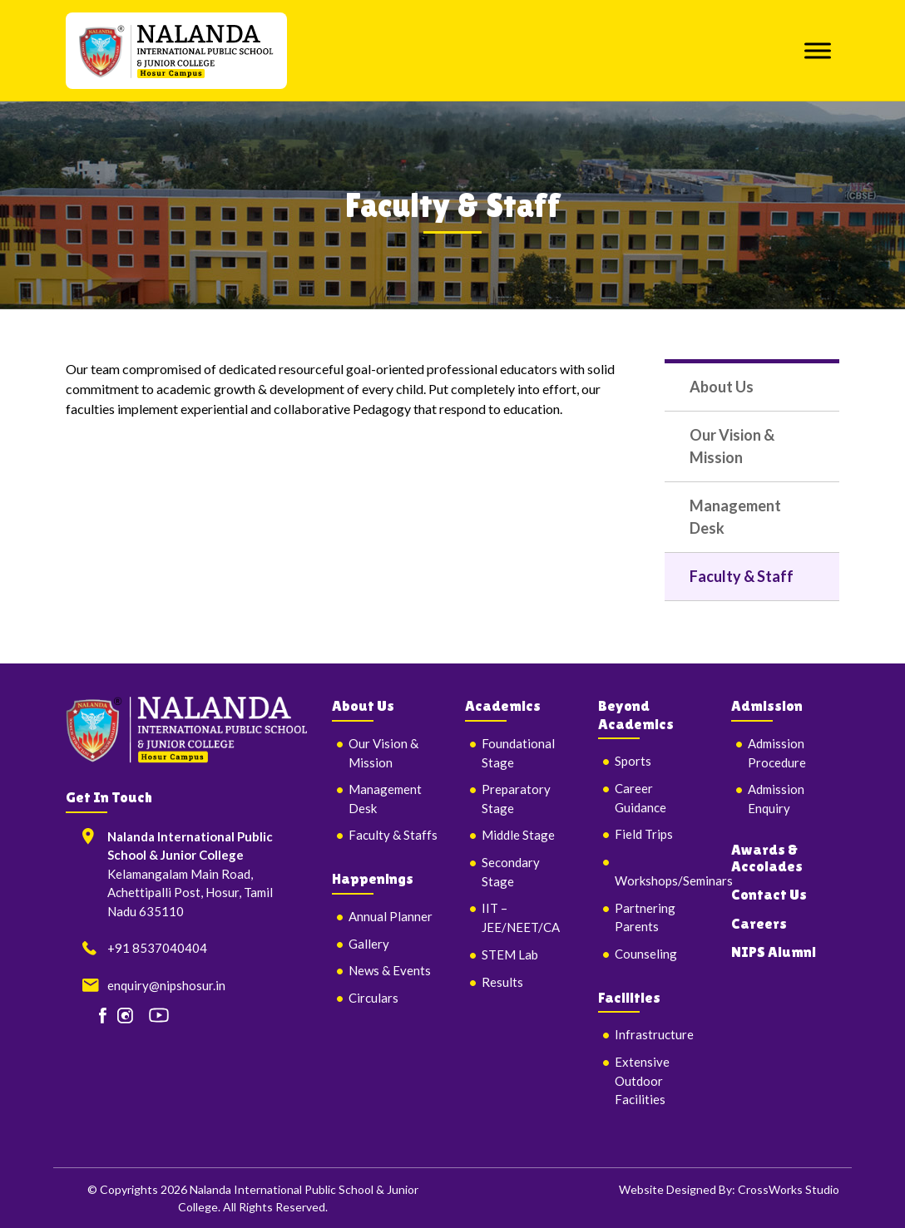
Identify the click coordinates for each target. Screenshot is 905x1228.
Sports (633, 760)
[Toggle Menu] (817, 50)
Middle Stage (518, 834)
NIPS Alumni (773, 951)
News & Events (390, 970)
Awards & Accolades (767, 858)
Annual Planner (391, 916)
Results (502, 981)
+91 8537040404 (157, 947)
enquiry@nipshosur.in (166, 985)
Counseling (646, 953)
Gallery (369, 943)
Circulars (373, 997)
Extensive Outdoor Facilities (642, 1080)
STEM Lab (510, 954)
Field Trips (644, 833)
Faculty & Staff (742, 576)
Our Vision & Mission (732, 446)
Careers (759, 923)
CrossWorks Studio (788, 1189)
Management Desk (735, 516)
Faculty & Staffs (393, 834)
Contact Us (769, 894)
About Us (722, 386)
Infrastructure (654, 1034)
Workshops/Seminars (674, 880)
